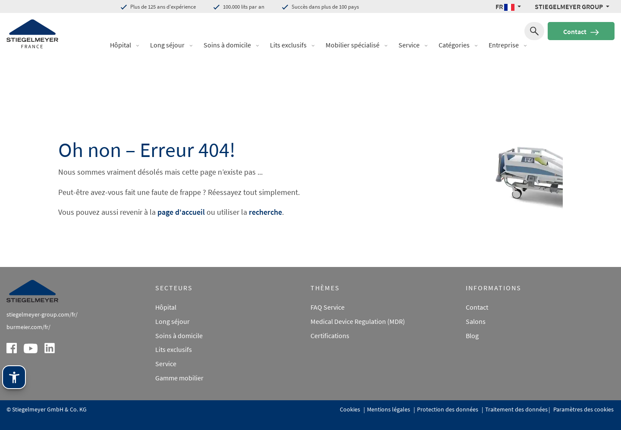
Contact (581, 31)
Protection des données (448, 409)
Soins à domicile (227, 45)
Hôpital (120, 45)
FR (506, 6)
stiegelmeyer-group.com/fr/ (42, 314)
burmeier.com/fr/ (28, 327)
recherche (265, 212)
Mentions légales (389, 409)
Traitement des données (516, 409)
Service (409, 45)
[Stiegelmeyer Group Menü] (572, 6)
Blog (472, 335)
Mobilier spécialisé (353, 45)
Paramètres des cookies (583, 409)
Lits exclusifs (288, 45)
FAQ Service (327, 307)
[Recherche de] (534, 31)
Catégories (454, 45)
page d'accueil (181, 212)
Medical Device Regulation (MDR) (357, 321)
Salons (476, 321)
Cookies (350, 409)
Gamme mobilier (179, 378)
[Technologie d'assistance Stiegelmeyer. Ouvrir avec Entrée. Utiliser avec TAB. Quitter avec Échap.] (14, 377)
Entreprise (504, 45)
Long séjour (167, 45)
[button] (140, 45)
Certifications (329, 335)
